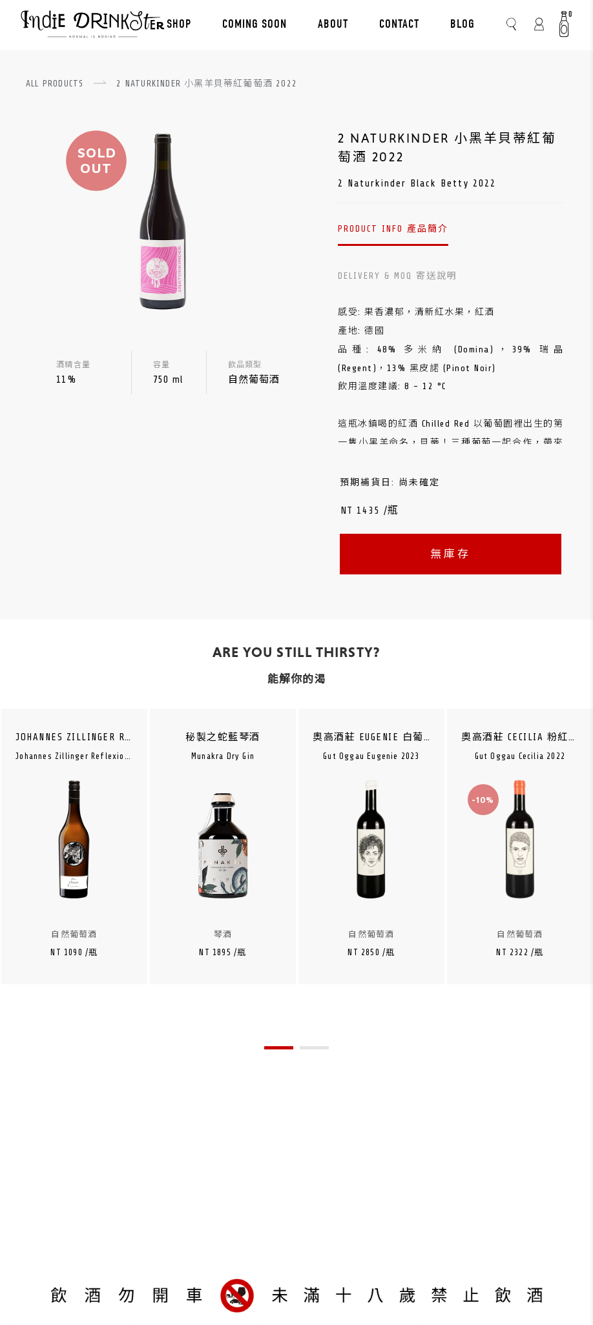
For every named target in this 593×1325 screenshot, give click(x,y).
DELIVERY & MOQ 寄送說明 (397, 276)
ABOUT (333, 24)
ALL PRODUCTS (54, 83)
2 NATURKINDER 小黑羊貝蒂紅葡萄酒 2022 (206, 83)
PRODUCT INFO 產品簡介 (393, 229)
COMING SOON (254, 24)
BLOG (462, 24)
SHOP (179, 24)
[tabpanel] (74, 867)
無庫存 (450, 554)
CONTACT (399, 24)
